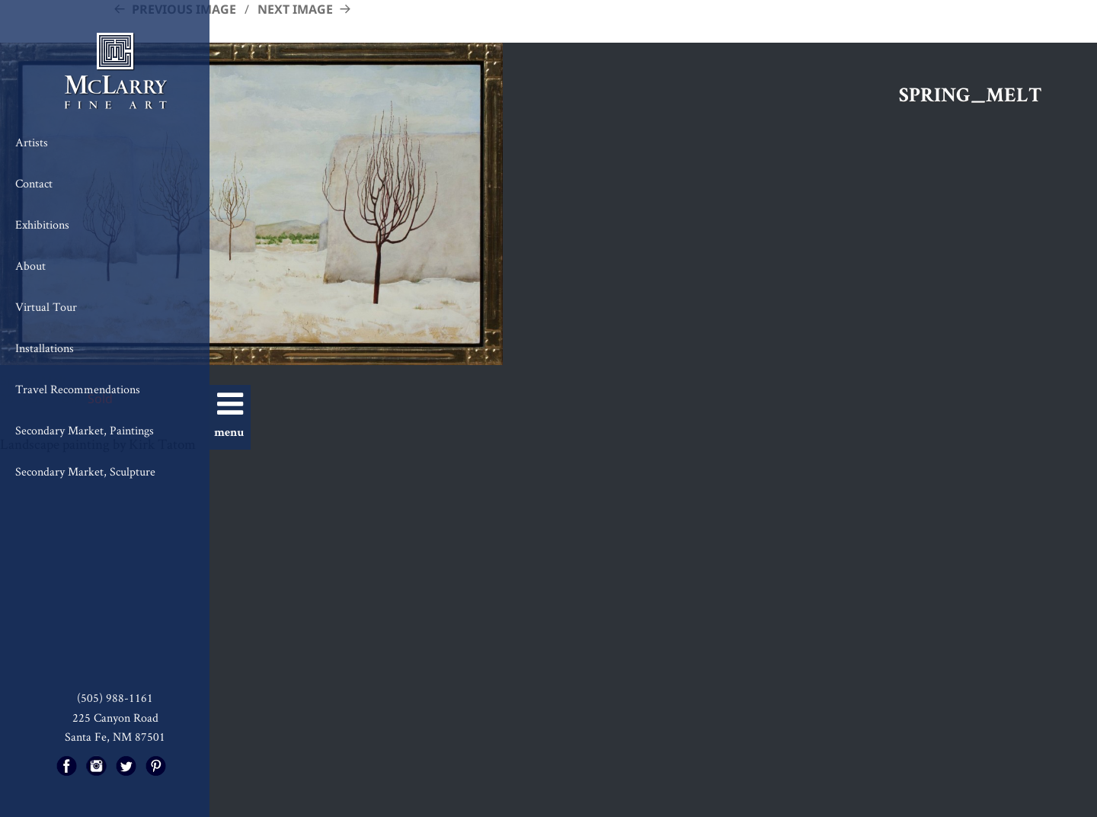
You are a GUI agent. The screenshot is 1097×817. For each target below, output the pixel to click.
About (30, 266)
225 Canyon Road (115, 718)
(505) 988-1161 (115, 698)
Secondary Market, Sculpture (85, 471)
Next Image (295, 9)
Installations (44, 348)
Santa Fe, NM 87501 (115, 737)
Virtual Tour (46, 307)
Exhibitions (42, 224)
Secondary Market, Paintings (84, 430)
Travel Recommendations (77, 389)
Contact (34, 183)
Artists (31, 142)
